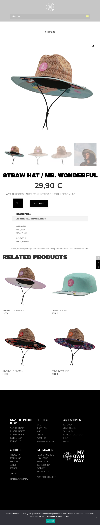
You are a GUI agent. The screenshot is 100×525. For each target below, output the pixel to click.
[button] (93, 45)
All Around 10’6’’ (17, 432)
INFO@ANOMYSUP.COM (19, 480)
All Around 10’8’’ (17, 436)
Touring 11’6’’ (16, 439)
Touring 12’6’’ (16, 442)
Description (23, 216)
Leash (66, 443)
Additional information (31, 220)
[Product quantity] (18, 203)
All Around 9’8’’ (17, 429)
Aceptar (50, 521)
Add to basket (39, 203)
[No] (96, 517)
